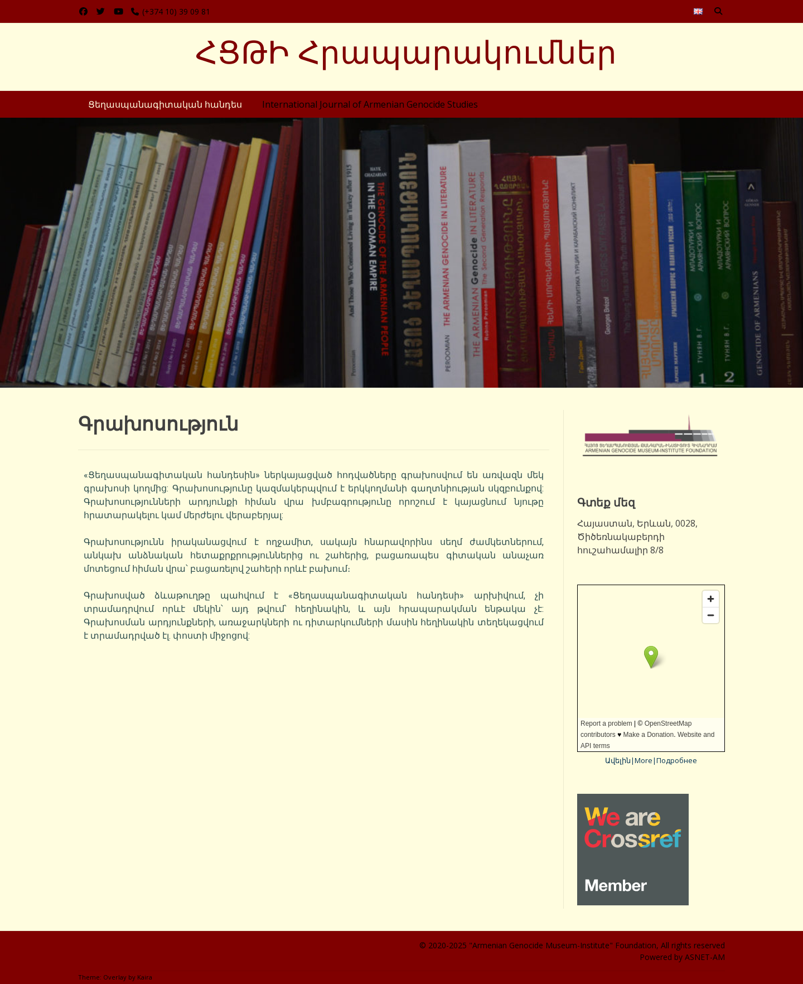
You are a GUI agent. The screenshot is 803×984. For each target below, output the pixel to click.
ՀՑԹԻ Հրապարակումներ (406, 53)
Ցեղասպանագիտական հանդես (165, 104)
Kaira (144, 977)
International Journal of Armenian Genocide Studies (370, 104)
